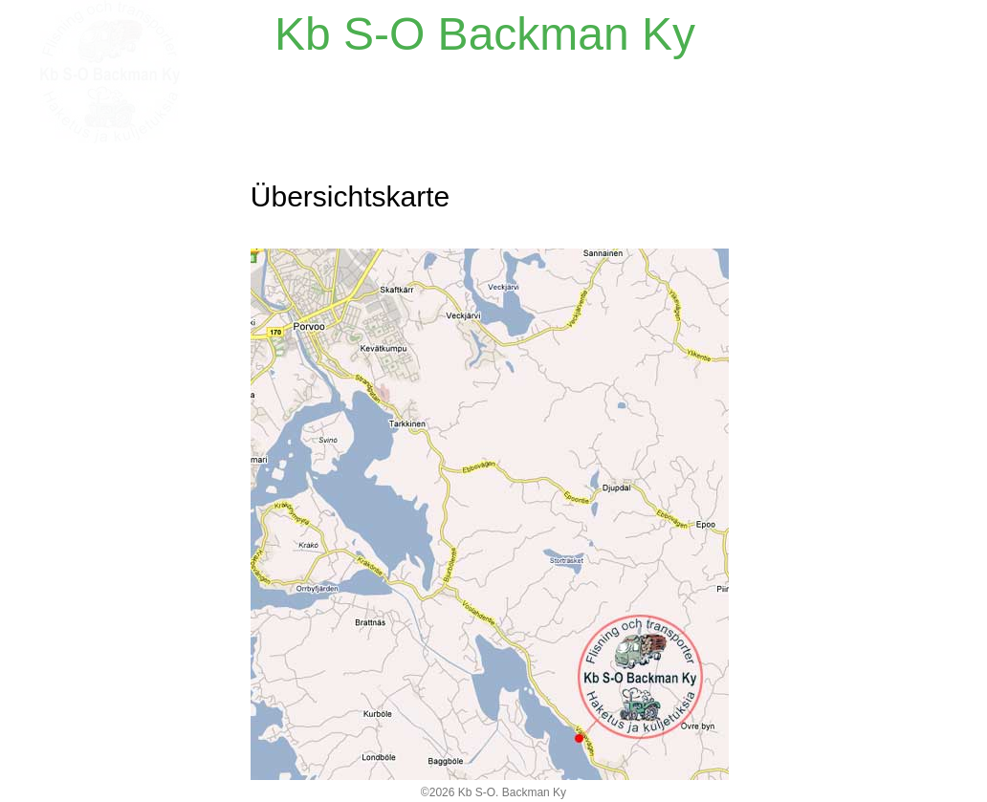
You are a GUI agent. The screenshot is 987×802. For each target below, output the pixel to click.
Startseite (77, 186)
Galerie (69, 315)
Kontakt (70, 229)
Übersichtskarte (101, 272)
